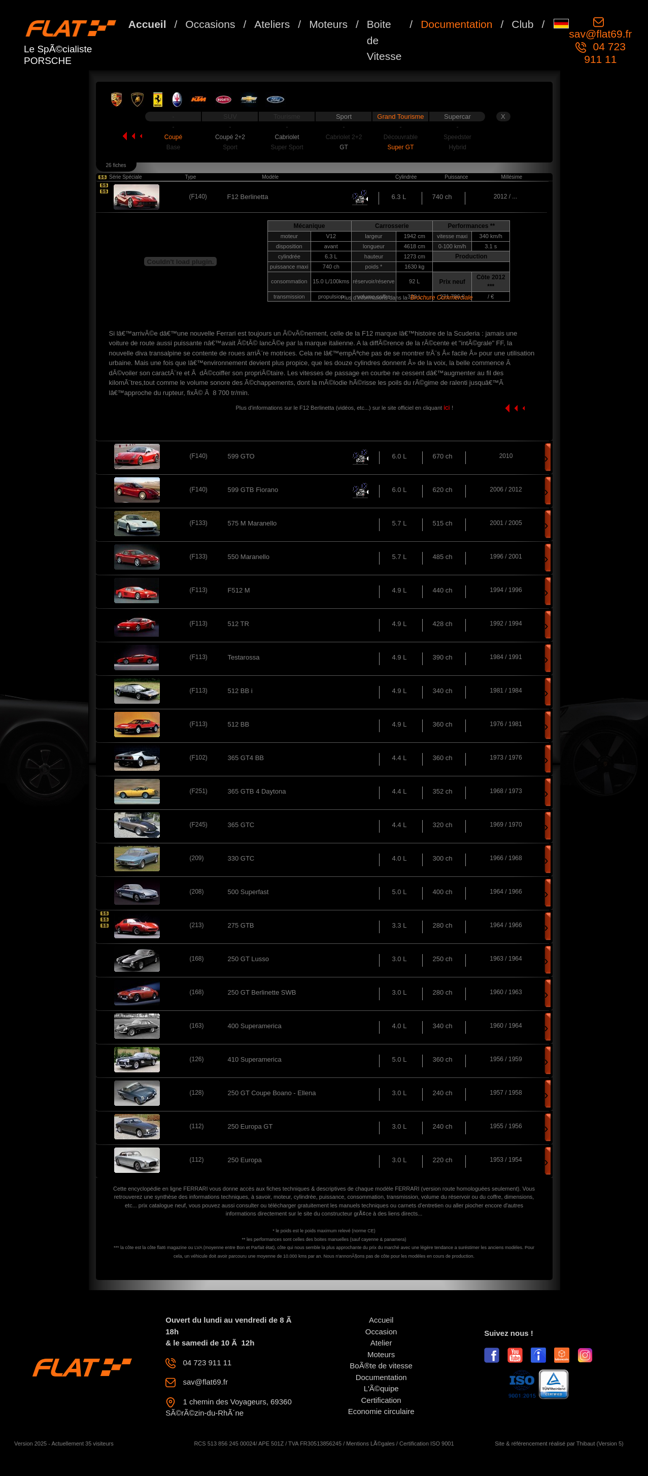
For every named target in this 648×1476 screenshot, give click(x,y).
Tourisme (287, 116)
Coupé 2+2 (230, 137)
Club (522, 24)
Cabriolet (287, 137)
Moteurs (328, 24)
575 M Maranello (252, 523)
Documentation (456, 24)
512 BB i (240, 691)
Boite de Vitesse (384, 40)
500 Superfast (248, 892)
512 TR (238, 624)
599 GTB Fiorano (253, 490)
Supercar (457, 116)
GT (343, 147)
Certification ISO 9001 (426, 1443)
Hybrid (457, 147)
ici (448, 407)
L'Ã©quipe (381, 1388)
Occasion (381, 1331)
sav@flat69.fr (600, 34)
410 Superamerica (255, 1059)
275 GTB (241, 925)
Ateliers (272, 24)
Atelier (381, 1342)
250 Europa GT (250, 1126)
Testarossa (244, 657)
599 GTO (241, 456)
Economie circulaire (381, 1411)
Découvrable (401, 137)
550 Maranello (248, 557)
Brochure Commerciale (442, 297)
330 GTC (241, 858)
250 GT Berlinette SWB (262, 992)
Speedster (457, 137)
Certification (381, 1400)
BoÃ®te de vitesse (381, 1365)
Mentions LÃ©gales (370, 1443)
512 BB (239, 724)
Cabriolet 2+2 (344, 137)
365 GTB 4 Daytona (257, 791)
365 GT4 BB (246, 758)
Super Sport (286, 147)
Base (173, 147)
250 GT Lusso (248, 959)
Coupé (173, 137)
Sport (344, 116)
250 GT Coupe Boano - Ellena (272, 1093)
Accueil (147, 24)
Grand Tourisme (400, 116)
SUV (230, 116)
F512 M (239, 590)
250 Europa (245, 1160)
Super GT (400, 147)
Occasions (210, 24)
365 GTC (241, 825)
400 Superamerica (255, 1026)
